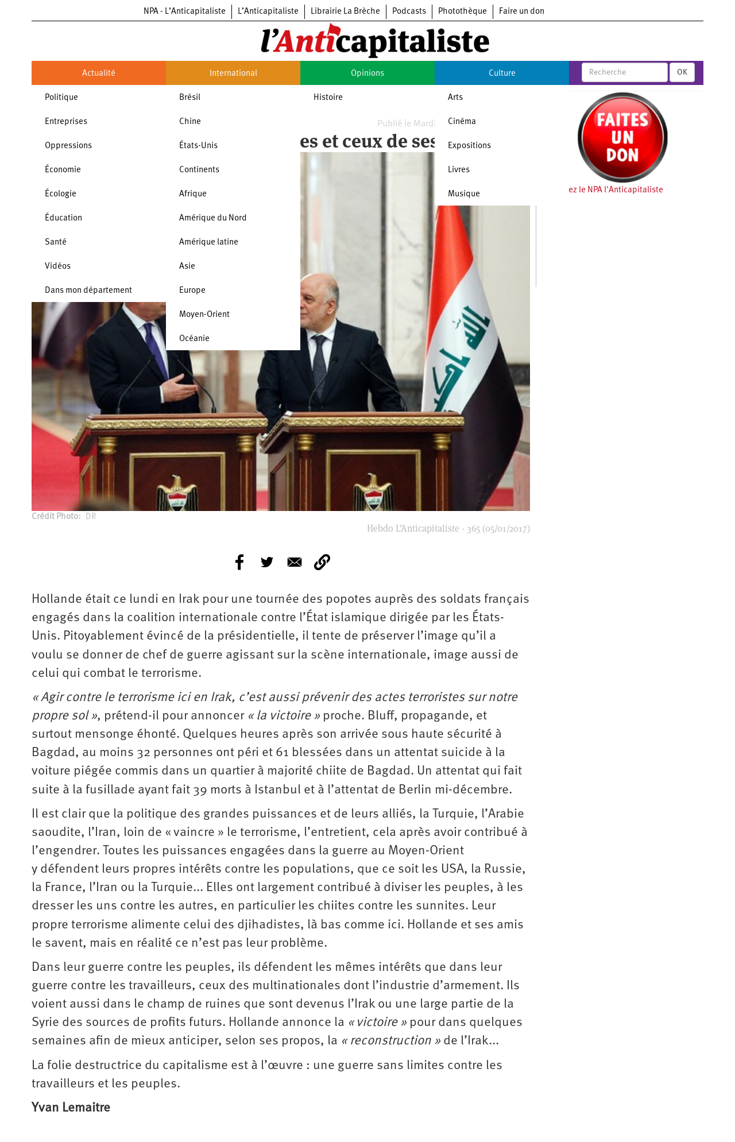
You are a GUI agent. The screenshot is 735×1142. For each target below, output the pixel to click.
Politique (61, 98)
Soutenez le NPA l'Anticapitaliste (602, 190)
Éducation (63, 218)
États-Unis (198, 146)
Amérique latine (208, 242)
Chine (190, 122)
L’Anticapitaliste (268, 11)
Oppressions (68, 146)
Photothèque (462, 11)
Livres (459, 170)
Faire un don (521, 11)
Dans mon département (88, 291)
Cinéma (462, 122)
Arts (455, 98)
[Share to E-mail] (294, 562)
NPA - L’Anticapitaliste (185, 11)
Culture (502, 73)
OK (682, 72)
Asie (187, 266)
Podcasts (409, 11)
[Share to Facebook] (239, 562)
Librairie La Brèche (345, 11)
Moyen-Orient (204, 315)
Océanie (194, 339)
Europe (192, 291)
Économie (63, 170)
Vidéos (58, 266)
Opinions (367, 73)
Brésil (189, 98)
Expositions (469, 146)
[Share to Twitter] (267, 562)
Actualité (98, 73)
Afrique (193, 194)
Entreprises (66, 122)
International (233, 73)
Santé (56, 242)
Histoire (328, 98)
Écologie (60, 194)
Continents (199, 170)
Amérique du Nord (213, 218)
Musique (464, 194)
